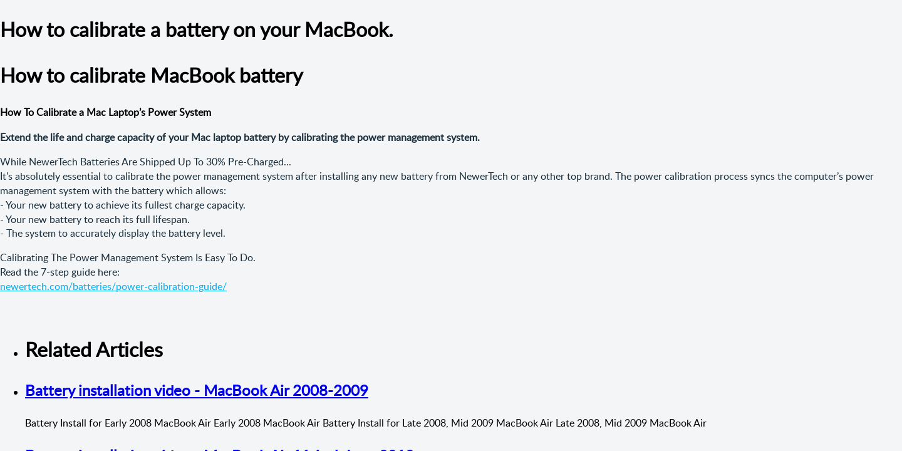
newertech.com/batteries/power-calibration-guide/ (113, 286)
